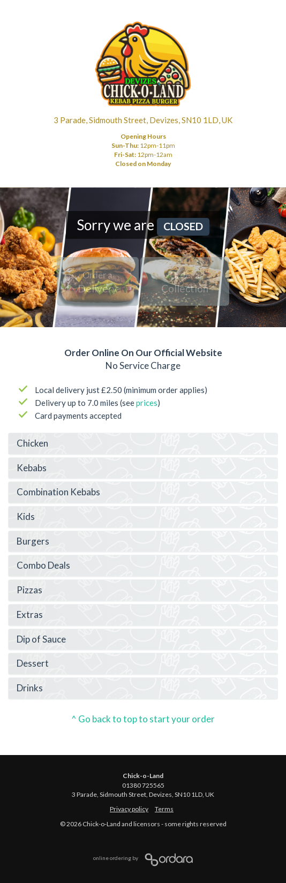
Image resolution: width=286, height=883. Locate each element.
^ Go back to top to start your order (143, 718)
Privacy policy (129, 809)
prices (146, 402)
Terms (164, 809)
